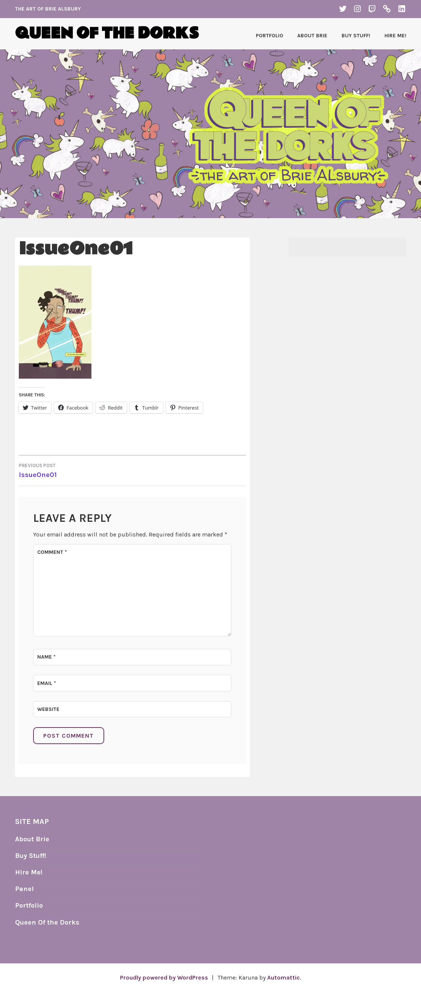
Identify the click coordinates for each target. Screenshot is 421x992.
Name (46, 657)
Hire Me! (395, 35)
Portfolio (269, 35)
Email (46, 683)
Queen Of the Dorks (47, 922)
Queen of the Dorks (107, 34)
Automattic (283, 977)
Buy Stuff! (356, 35)
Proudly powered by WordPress (164, 977)
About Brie (312, 35)
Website (48, 709)
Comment (52, 552)
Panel (24, 889)
